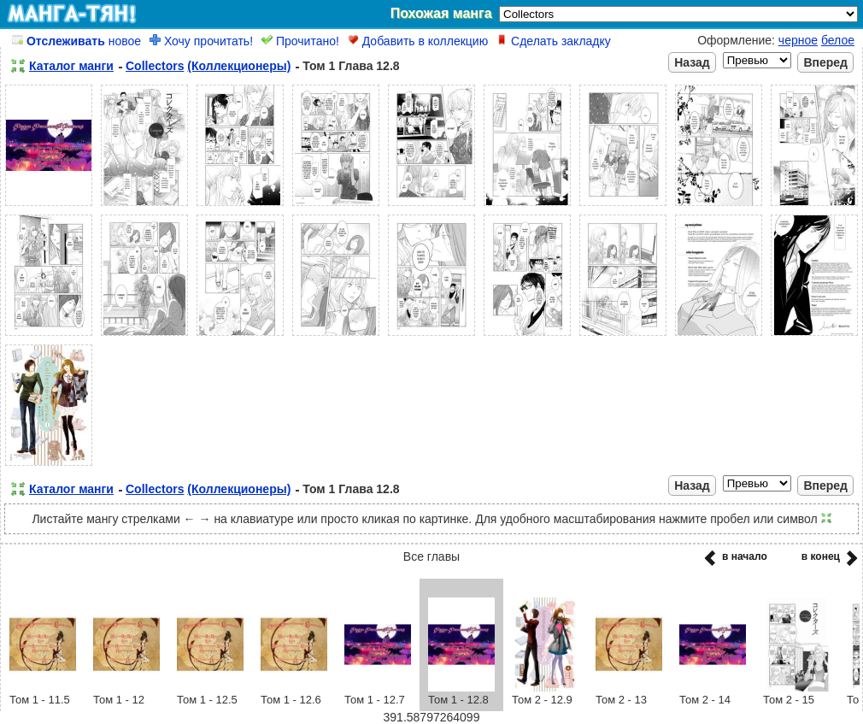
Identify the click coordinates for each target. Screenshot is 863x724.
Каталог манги (71, 66)
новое (76, 41)
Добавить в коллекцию (418, 41)
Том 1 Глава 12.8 (350, 66)
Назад (692, 62)
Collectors (155, 66)
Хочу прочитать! (201, 41)
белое (837, 40)
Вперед (825, 62)
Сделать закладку (553, 41)
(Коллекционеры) (239, 66)
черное (798, 40)
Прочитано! (300, 41)
